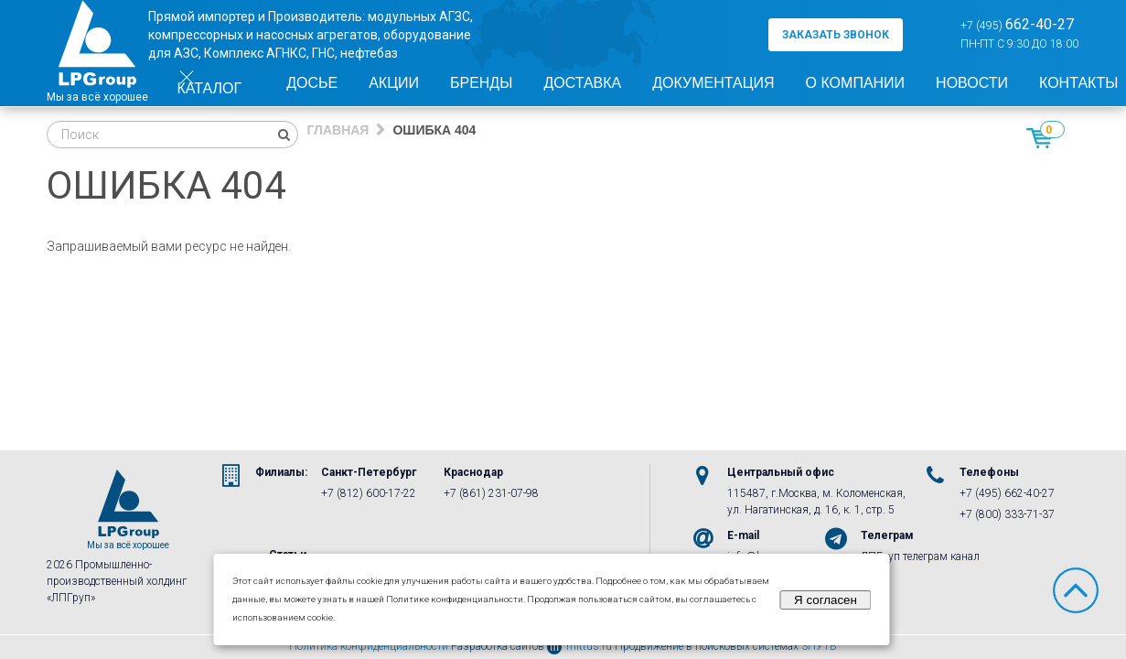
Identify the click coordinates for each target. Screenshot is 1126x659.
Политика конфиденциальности (368, 646)
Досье (312, 83)
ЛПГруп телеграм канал (920, 556)
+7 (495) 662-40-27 (1007, 493)
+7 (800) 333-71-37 (1007, 514)
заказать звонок (835, 34)
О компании (856, 83)
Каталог (209, 84)
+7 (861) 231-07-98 (491, 493)
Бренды (481, 83)
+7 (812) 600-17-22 (368, 493)
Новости (972, 83)
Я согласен (825, 600)
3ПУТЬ (819, 646)
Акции (394, 83)
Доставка (582, 83)
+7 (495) (1017, 24)
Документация (713, 83)
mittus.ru (579, 646)
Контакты (1078, 83)
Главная (338, 130)
